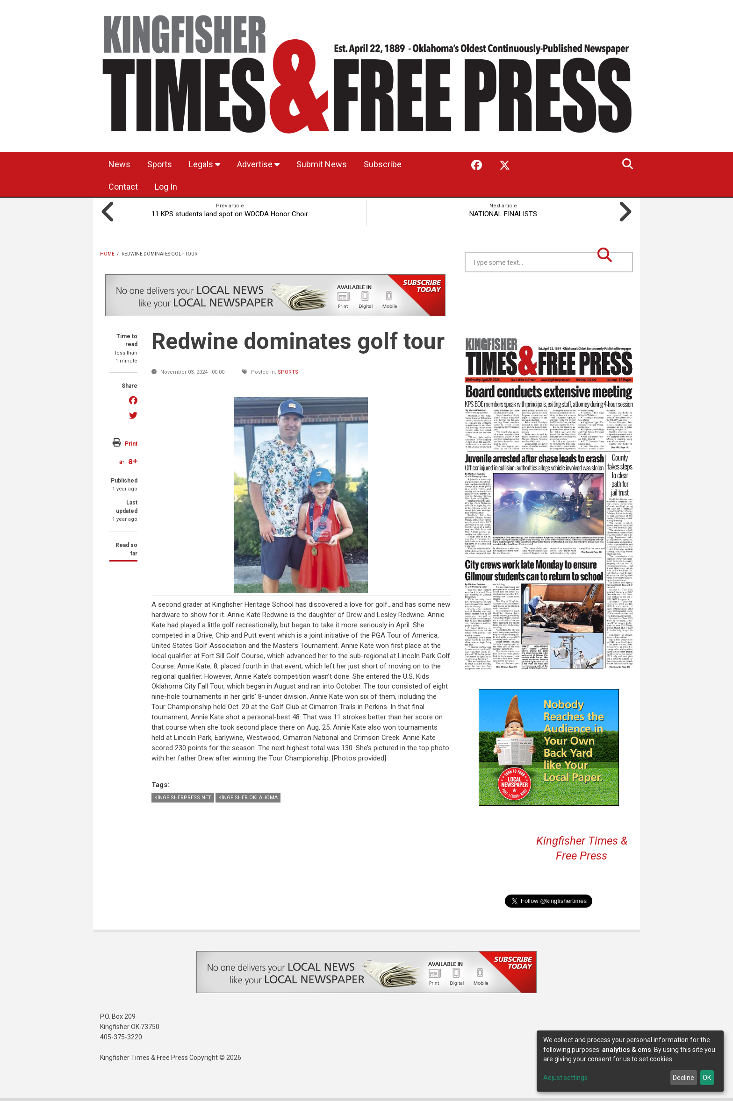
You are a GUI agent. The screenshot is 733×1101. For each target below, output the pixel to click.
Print (131, 443)
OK (707, 1077)
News (119, 164)
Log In (166, 187)
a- (121, 462)
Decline (683, 1077)
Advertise (258, 164)
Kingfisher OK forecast (614, 295)
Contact (123, 187)
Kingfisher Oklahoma (248, 798)
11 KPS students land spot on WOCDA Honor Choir (229, 214)
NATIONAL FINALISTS (503, 214)
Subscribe (383, 164)
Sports (159, 164)
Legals (204, 164)
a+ (132, 461)
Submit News (321, 164)
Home (107, 253)
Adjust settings (565, 1077)
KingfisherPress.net (182, 798)
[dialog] (630, 1061)
